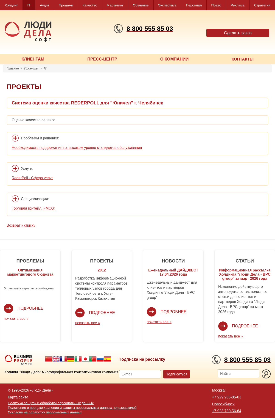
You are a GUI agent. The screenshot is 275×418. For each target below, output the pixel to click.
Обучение (141, 5)
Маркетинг (115, 5)
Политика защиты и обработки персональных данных (51, 403)
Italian (78, 359)
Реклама (237, 5)
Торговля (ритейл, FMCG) (33, 208)
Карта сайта (18, 397)
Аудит (44, 5)
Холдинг (11, 5)
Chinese (48, 359)
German (70, 359)
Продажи (66, 5)
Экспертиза (167, 5)
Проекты (31, 68)
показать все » (16, 318)
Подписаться (177, 374)
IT (28, 5)
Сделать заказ (238, 33)
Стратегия (262, 5)
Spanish (107, 359)
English (56, 359)
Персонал (194, 5)
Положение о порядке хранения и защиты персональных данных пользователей (72, 407)
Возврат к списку (21, 225)
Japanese (85, 359)
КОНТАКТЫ (242, 59)
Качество (90, 5)
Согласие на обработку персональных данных (45, 412)
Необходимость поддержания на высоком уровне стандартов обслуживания (77, 148)
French (63, 359)
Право (216, 5)
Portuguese (92, 359)
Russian (100, 359)
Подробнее (30, 308)
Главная (13, 68)
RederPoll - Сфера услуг (32, 178)
